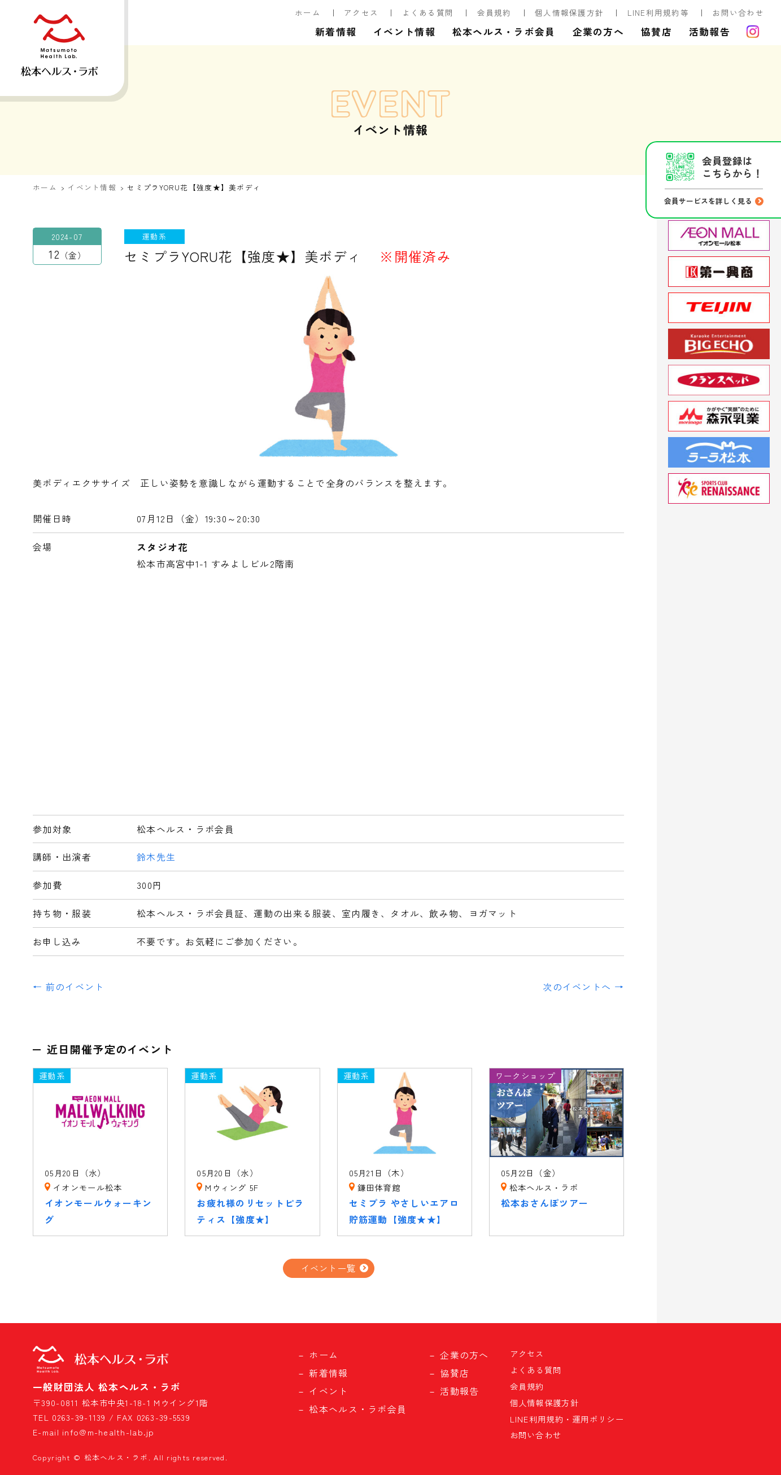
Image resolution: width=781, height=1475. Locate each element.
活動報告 (709, 31)
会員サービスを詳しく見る (708, 200)
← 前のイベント (68, 986)
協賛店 (656, 31)
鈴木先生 (156, 856)
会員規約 (494, 12)
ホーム (308, 12)
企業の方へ (598, 31)
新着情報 (335, 31)
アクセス (361, 12)
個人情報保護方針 (569, 12)
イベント (328, 1391)
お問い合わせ (738, 12)
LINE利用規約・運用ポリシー (567, 1419)
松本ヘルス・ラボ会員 (504, 31)
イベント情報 (404, 31)
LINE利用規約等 (658, 12)
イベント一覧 (328, 1268)
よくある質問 (428, 12)
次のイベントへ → (583, 986)
